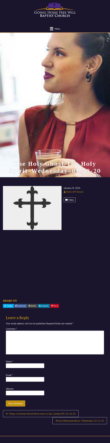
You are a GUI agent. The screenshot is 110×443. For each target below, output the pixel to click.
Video (69, 199)
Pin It (54, 306)
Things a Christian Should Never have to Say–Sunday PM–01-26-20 (40, 413)
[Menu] (55, 28)
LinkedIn (44, 306)
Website (10, 388)
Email (9, 375)
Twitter (8, 306)
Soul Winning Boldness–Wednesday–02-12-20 (80, 420)
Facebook (20, 306)
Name (9, 361)
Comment (11, 328)
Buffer (32, 306)
